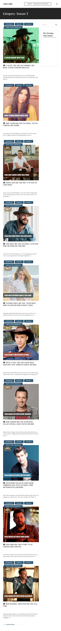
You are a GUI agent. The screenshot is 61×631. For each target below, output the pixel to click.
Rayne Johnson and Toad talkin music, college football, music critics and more (18, 423)
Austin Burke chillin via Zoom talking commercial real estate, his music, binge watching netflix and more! (18, 485)
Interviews (9, 24)
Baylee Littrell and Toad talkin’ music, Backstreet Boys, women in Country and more (20, 364)
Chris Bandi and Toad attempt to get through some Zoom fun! (18, 546)
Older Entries (10, 624)
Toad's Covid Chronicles (13, 27)
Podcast (19, 24)
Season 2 (28, 24)
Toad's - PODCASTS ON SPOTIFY (38, 4)
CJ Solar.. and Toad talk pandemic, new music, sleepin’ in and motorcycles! (18, 66)
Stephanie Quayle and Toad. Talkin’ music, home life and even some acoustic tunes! (19, 304)
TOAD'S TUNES (7, 4)
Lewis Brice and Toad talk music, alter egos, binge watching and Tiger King (21, 245)
